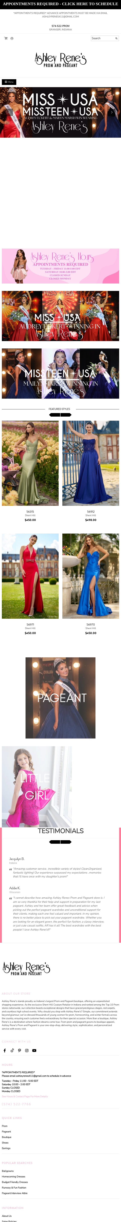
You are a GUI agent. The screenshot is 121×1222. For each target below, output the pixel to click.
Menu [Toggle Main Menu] (9, 82)
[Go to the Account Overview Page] (12, 38)
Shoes (5, 1142)
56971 (30, 625)
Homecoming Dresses (13, 1176)
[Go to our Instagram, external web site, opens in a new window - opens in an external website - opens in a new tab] (27, 1051)
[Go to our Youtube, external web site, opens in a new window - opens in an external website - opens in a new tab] (34, 1051)
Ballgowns (8, 1171)
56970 (91, 625)
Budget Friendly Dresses (15, 1182)
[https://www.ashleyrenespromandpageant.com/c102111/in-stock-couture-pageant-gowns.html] (60, 112)
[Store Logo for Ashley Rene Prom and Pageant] (60, 59)
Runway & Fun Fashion (14, 1187)
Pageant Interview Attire (14, 1193)
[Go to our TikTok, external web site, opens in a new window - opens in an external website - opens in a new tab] (12, 1050)
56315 (30, 512)
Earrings (6, 1148)
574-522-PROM (60, 26)
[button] (9, 112)
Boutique (6, 1137)
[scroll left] (54, 415)
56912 (91, 512)
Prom (4, 1126)
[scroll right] (66, 415)
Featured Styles (59, 409)
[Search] (105, 38)
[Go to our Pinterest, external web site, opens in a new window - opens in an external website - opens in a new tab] (19, 1051)
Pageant (6, 1131)
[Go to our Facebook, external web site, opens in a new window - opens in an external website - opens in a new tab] (4, 1051)
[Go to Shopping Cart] (6, 38)
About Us (6, 1216)
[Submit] (116, 38)
